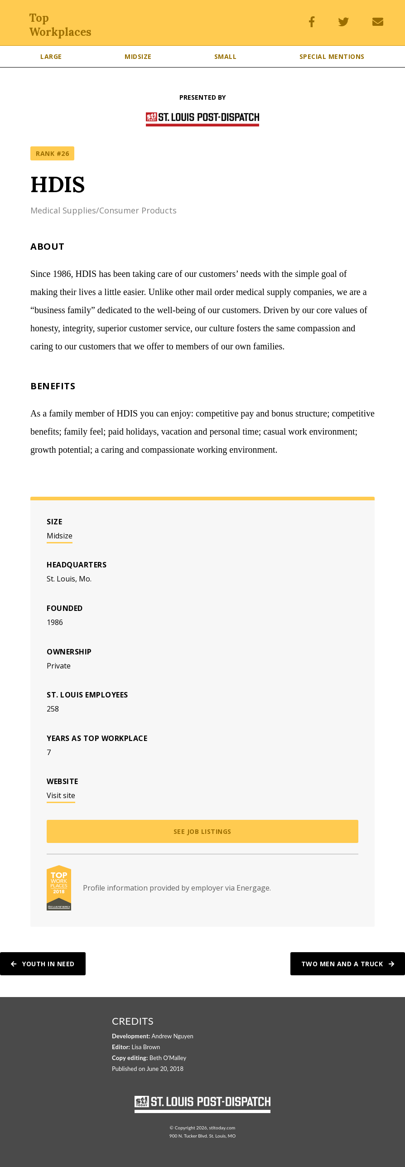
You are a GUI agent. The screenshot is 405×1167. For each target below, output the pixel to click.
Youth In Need (43, 963)
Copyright (185, 1127)
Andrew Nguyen (172, 1036)
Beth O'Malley (167, 1057)
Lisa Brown (146, 1047)
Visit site (61, 795)
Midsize (59, 536)
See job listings (202, 831)
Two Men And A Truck (348, 963)
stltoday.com (222, 1127)
